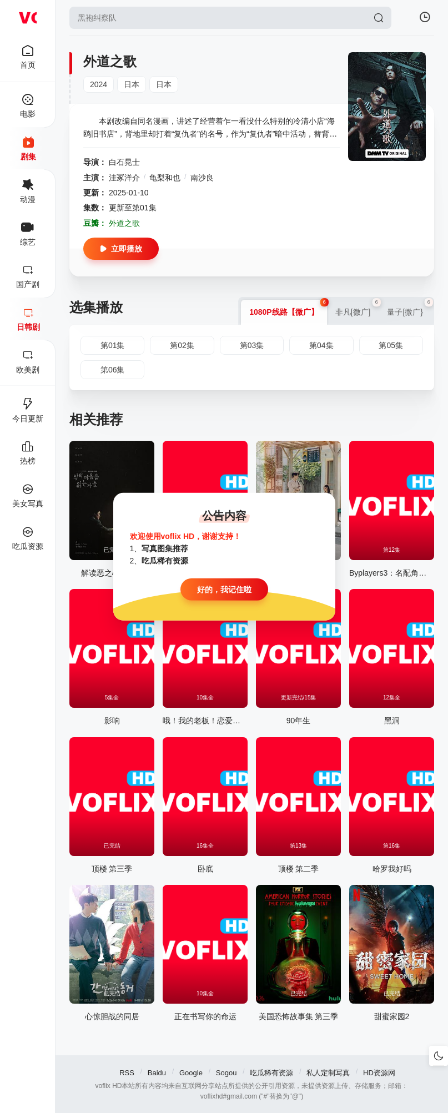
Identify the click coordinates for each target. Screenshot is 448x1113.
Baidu (157, 1073)
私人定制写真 (328, 1073)
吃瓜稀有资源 (271, 1073)
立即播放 (121, 248)
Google (191, 1073)
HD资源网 (379, 1073)
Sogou (226, 1073)
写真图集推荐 (165, 548)
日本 (131, 84)
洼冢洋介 (124, 177)
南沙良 (202, 177)
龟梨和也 (164, 177)
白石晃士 (124, 162)
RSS (126, 1073)
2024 (98, 84)
